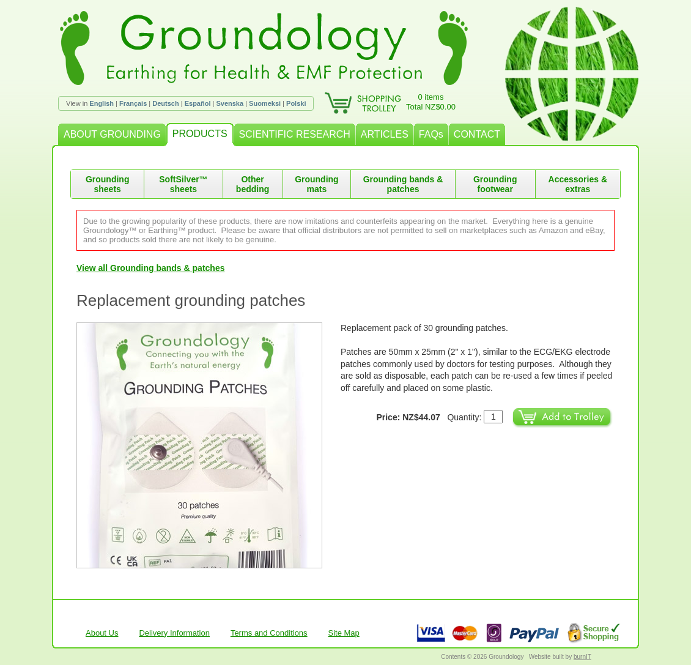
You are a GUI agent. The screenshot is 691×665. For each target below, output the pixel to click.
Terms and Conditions (269, 632)
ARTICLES (384, 134)
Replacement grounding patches (190, 300)
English (101, 103)
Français (133, 103)
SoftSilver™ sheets (183, 184)
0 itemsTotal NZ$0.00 (431, 101)
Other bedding (252, 184)
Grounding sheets (108, 184)
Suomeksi (265, 103)
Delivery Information (174, 632)
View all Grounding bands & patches (150, 268)
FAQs (431, 134)
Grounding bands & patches (403, 184)
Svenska (229, 103)
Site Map (344, 632)
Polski (296, 103)
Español (198, 103)
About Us (102, 632)
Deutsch (165, 103)
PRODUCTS (199, 133)
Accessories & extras (578, 184)
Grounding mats (317, 184)
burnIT (582, 656)
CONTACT (477, 134)
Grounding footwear (495, 184)
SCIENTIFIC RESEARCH (294, 134)
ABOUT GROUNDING (112, 134)
